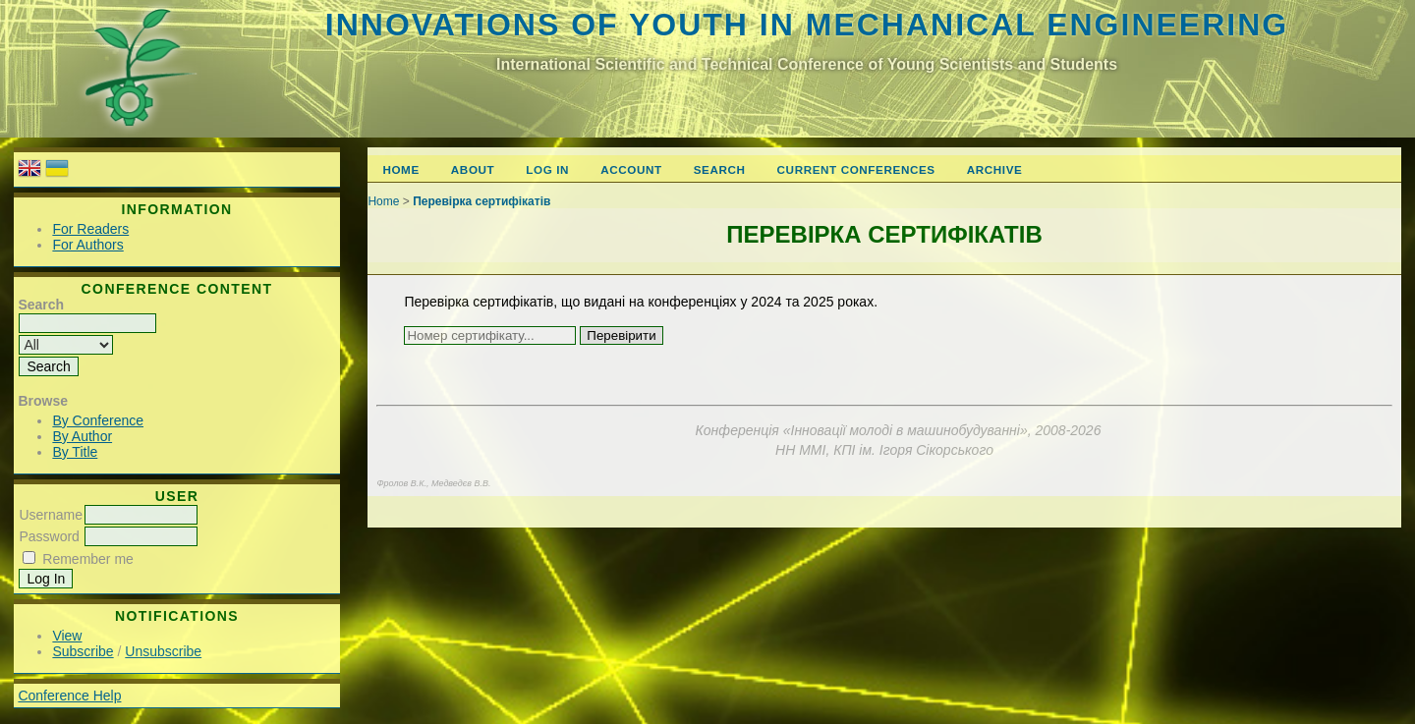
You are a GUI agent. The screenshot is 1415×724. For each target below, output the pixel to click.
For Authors (87, 244)
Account (631, 169)
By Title (74, 452)
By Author (82, 436)
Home (400, 169)
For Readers (90, 229)
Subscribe (82, 651)
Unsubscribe (163, 651)
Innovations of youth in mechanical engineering (806, 24)
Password (49, 536)
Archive (995, 169)
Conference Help (69, 695)
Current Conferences (856, 169)
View (67, 635)
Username (51, 515)
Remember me (88, 559)
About (472, 169)
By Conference (97, 420)
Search (720, 169)
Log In (547, 169)
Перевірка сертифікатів (481, 201)
